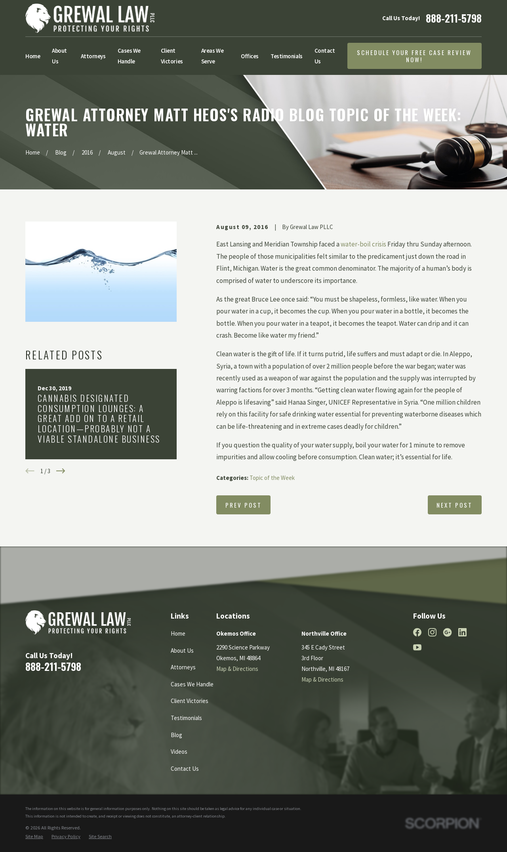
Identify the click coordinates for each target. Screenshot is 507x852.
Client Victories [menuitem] (172, 56)
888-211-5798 (454, 18)
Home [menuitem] (32, 56)
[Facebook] (417, 632)
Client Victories (189, 701)
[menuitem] (34, 836)
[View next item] (60, 471)
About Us (182, 650)
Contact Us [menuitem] (324, 56)
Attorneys (183, 667)
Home (178, 633)
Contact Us (185, 768)
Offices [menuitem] (250, 56)
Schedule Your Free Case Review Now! (414, 56)
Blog (176, 735)
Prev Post (243, 505)
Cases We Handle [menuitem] (129, 56)
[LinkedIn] (462, 632)
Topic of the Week (272, 477)
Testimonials (186, 718)
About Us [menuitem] (59, 56)
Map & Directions (237, 668)
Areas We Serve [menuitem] (212, 56)
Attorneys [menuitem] (93, 56)
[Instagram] (432, 632)
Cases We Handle (192, 684)
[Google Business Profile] (447, 632)
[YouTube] (417, 647)
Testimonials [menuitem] (287, 56)
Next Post (454, 505)
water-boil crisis (363, 244)
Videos (179, 751)
